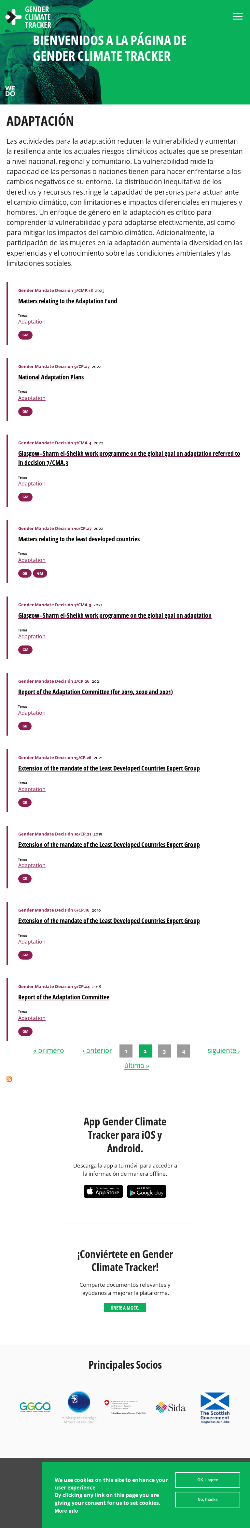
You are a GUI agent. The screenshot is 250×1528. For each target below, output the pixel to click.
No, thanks (207, 1501)
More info (66, 1512)
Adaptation (32, 321)
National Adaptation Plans (51, 377)
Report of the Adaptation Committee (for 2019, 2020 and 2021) (95, 691)
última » (136, 1065)
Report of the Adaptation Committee (63, 997)
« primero (48, 1050)
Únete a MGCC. (125, 1307)
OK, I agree (207, 1481)
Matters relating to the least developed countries (79, 538)
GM (25, 334)
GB (24, 573)
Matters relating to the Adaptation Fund (67, 300)
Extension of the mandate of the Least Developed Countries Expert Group (109, 768)
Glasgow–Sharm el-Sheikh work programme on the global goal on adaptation (115, 615)
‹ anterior (97, 1050)
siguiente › (224, 1050)
